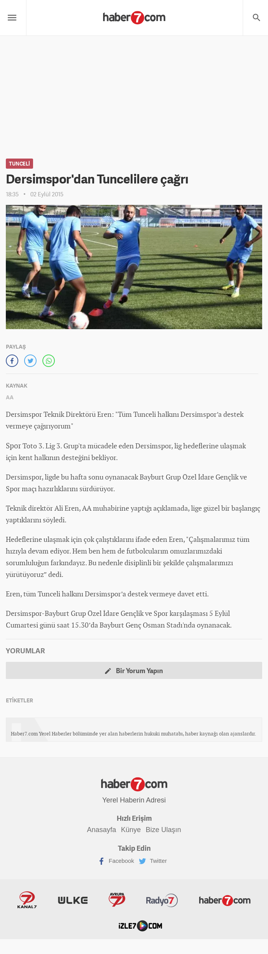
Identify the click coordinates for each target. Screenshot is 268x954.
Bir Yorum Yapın (134, 670)
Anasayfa (99, 829)
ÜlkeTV (53, 901)
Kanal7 (16, 901)
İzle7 (239, 901)
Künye (131, 829)
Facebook (113, 861)
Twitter (152, 861)
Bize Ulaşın (166, 829)
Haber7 (179, 901)
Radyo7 (126, 901)
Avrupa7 (89, 901)
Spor (13, 445)
